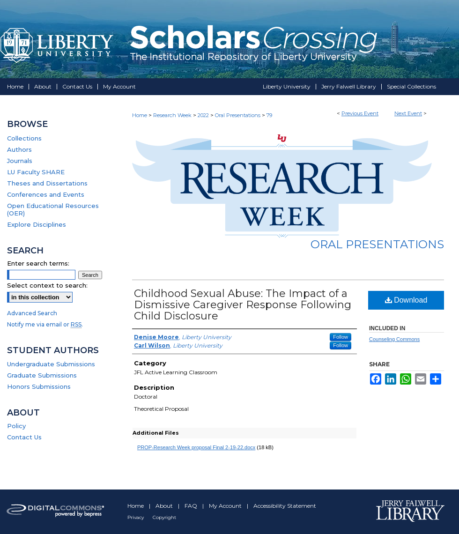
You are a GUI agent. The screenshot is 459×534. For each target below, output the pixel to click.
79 (269, 115)
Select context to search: (47, 285)
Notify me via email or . (45, 324)
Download (406, 300)
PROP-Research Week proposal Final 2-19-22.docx (196, 447)
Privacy (136, 517)
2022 (204, 115)
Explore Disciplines (36, 224)
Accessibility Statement (284, 505)
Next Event (408, 113)
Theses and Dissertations (47, 183)
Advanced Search (32, 313)
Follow (340, 337)
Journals (19, 160)
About (164, 505)
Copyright (164, 517)
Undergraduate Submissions (51, 364)
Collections (24, 138)
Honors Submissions (39, 386)
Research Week (173, 115)
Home (139, 115)
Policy (16, 426)
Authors (19, 149)
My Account (226, 505)
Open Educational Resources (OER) (53, 209)
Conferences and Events (45, 194)
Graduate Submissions (42, 375)
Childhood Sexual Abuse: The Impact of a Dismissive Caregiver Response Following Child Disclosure (242, 304)
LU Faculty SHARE (36, 172)
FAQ (192, 505)
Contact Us (24, 437)
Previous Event (359, 113)
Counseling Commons (394, 339)
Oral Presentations (238, 115)
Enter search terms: (38, 263)
